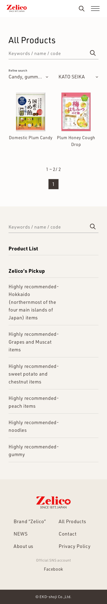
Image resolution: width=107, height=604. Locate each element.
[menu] (95, 8)
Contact (68, 534)
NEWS (21, 534)
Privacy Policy (74, 546)
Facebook (53, 569)
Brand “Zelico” (30, 521)
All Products (72, 521)
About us (23, 546)
